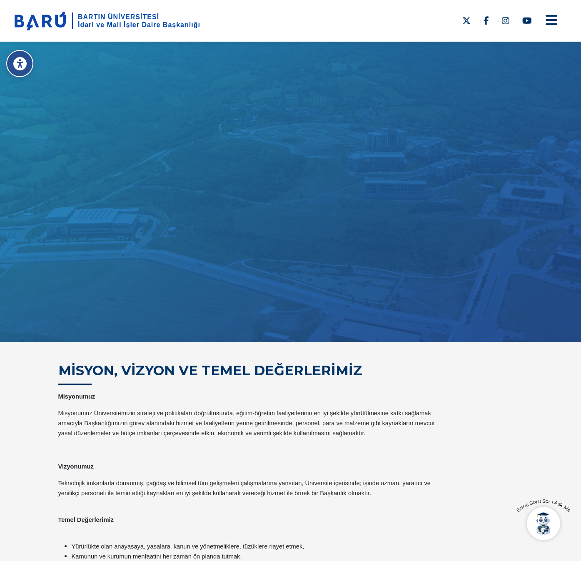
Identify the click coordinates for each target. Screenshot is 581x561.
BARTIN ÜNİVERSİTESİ (118, 16)
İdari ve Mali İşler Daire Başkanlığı (139, 24)
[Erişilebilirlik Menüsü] (19, 63)
